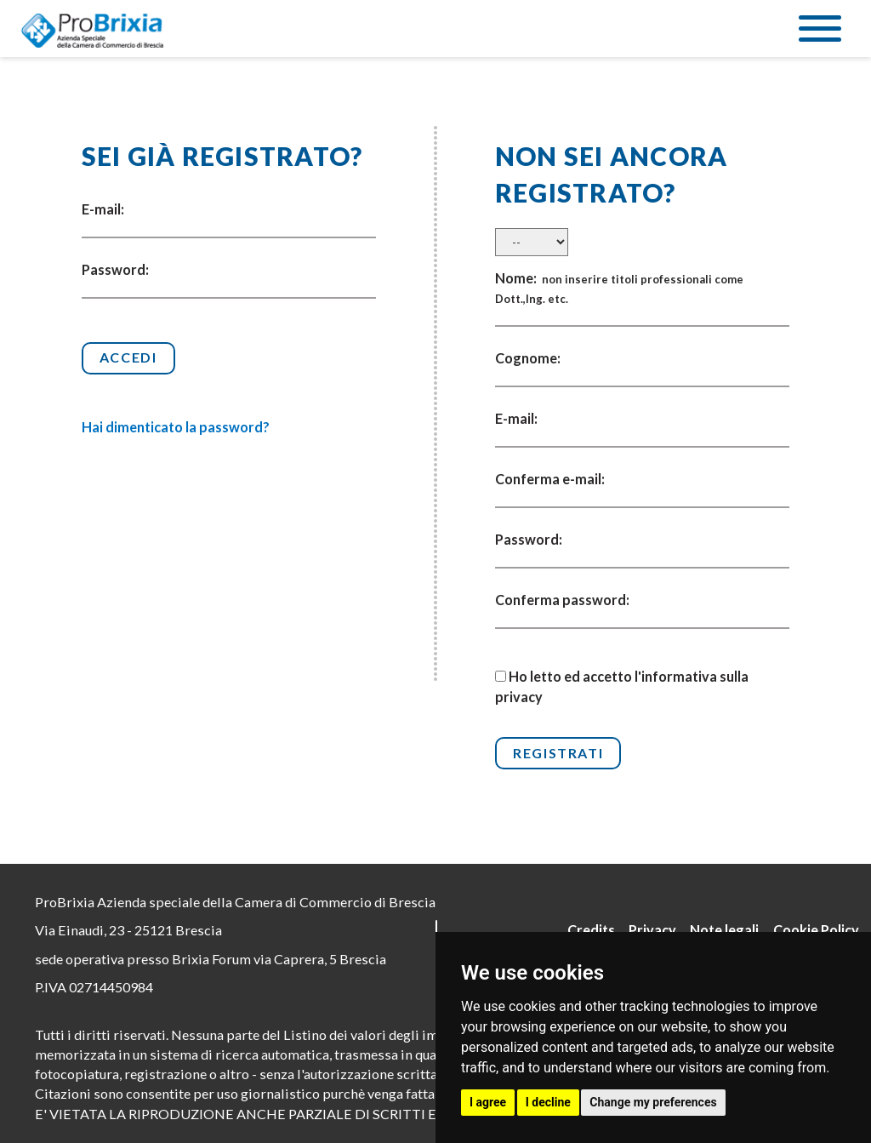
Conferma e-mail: (550, 479)
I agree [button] (488, 1102)
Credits (591, 930)
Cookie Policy (816, 930)
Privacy (652, 930)
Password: (115, 269)
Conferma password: (562, 600)
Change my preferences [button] (652, 1102)
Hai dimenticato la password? (176, 427)
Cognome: (528, 358)
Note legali (724, 930)
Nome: (619, 288)
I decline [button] (548, 1102)
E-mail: (103, 209)
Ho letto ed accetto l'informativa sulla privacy (622, 686)
